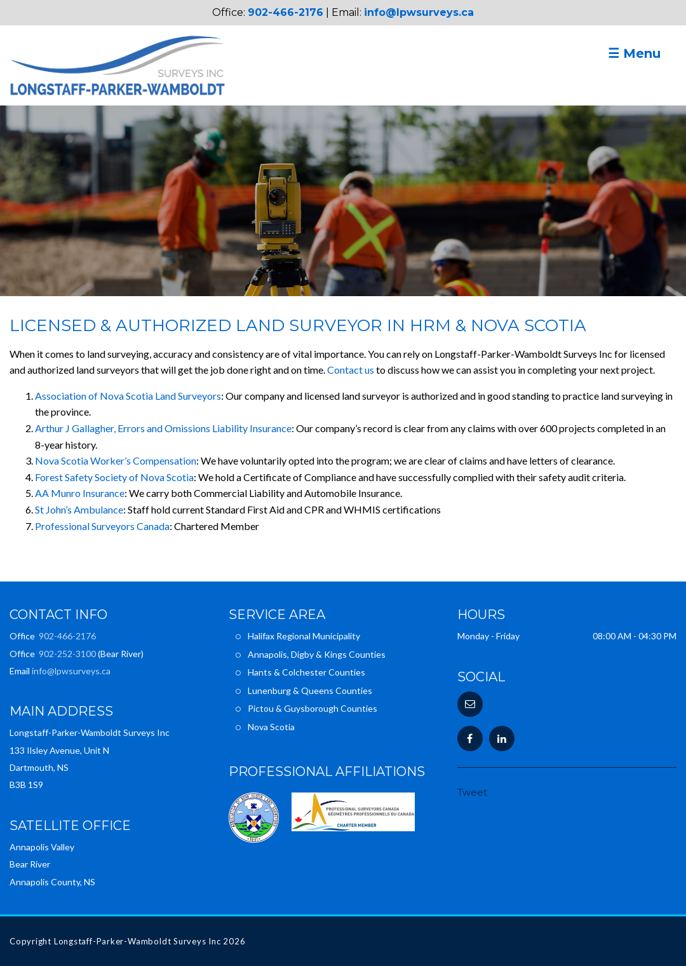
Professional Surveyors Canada (102, 526)
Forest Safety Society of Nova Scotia (114, 477)
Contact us (350, 370)
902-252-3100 (67, 653)
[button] (470, 704)
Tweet (472, 792)
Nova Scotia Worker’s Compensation (115, 460)
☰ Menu (634, 53)
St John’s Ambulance (79, 509)
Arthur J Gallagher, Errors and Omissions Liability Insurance (163, 428)
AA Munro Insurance (79, 493)
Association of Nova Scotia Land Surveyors (128, 396)
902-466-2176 (285, 12)
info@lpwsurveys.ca (419, 12)
